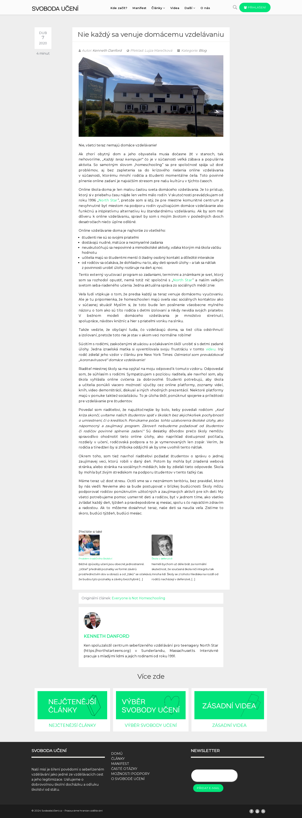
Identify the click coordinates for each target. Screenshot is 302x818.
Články (158, 8)
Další (189, 8)
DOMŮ (117, 754)
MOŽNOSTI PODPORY (130, 774)
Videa (174, 8)
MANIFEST (120, 764)
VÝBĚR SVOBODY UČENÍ (151, 725)
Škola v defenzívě (162, 558)
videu (211, 349)
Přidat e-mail (208, 788)
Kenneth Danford (107, 51)
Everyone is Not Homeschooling (138, 598)
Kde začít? (118, 8)
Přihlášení (255, 7)
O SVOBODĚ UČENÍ (128, 779)
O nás (205, 8)
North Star (108, 200)
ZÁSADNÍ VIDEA (229, 725)
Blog (203, 51)
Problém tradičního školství (95, 558)
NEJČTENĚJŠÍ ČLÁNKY (72, 725)
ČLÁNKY (118, 759)
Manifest (139, 8)
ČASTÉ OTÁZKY (124, 769)
